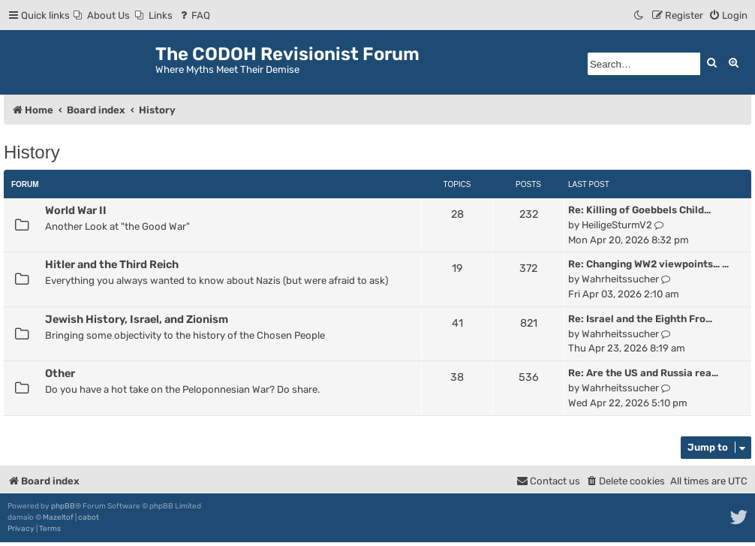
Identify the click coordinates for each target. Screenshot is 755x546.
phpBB (63, 506)
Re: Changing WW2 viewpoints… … (648, 264)
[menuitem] (102, 15)
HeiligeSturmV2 (617, 225)
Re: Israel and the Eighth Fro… (640, 318)
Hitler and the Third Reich (112, 264)
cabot (88, 517)
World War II (76, 210)
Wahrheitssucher (620, 279)
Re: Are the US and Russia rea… (643, 373)
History (32, 152)
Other (60, 373)
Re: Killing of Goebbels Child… (639, 210)
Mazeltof (58, 517)
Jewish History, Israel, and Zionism (136, 319)
